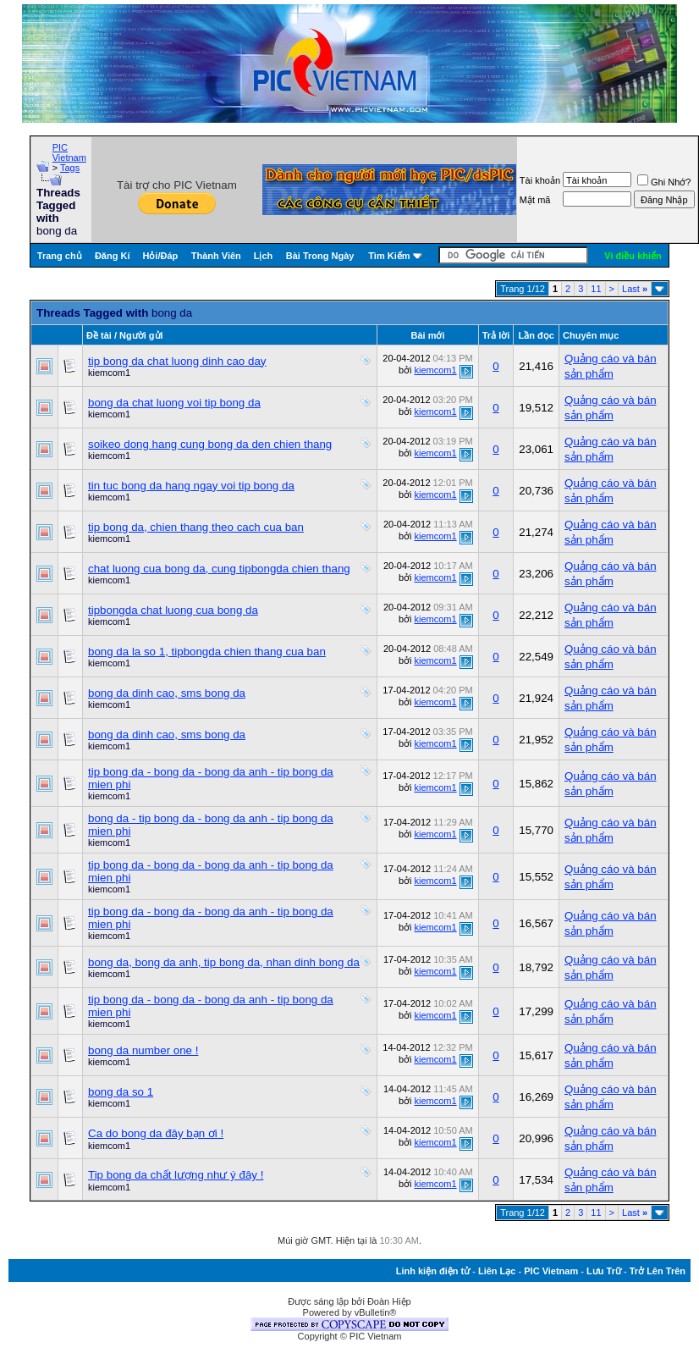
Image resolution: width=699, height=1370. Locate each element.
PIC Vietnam (69, 152)
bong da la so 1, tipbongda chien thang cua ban (207, 651)
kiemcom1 (109, 372)
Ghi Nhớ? (664, 182)
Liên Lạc (497, 1271)
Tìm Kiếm (389, 256)
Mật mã (535, 200)
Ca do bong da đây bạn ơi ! (155, 1133)
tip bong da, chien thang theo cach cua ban (196, 527)
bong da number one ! (143, 1050)
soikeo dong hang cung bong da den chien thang (210, 444)
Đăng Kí (112, 256)
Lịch (263, 256)
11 (596, 289)
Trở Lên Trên (657, 1271)
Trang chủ (59, 256)
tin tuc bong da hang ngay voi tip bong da (191, 485)
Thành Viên (216, 256)
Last (634, 289)
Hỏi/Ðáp (160, 256)
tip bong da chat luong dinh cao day (177, 361)
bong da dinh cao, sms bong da (166, 693)
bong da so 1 (120, 1092)
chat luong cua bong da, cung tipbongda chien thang (219, 568)
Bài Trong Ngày (320, 256)
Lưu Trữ (603, 1271)
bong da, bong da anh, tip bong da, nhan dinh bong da (224, 962)
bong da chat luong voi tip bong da (174, 402)
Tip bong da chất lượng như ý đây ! (175, 1174)
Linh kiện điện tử (433, 1271)
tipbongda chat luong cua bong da (173, 610)
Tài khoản (540, 180)
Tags (70, 168)
